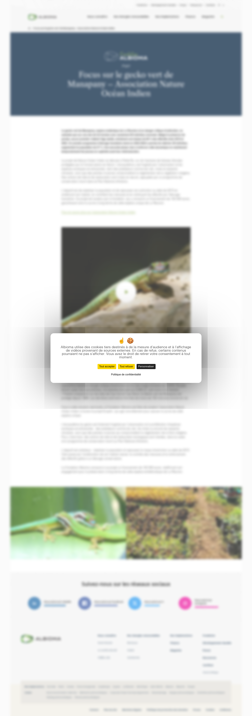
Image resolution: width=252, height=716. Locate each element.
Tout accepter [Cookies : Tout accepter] (107, 366)
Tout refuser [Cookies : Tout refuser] (126, 366)
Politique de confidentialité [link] (126, 374)
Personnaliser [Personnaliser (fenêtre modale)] (146, 366)
